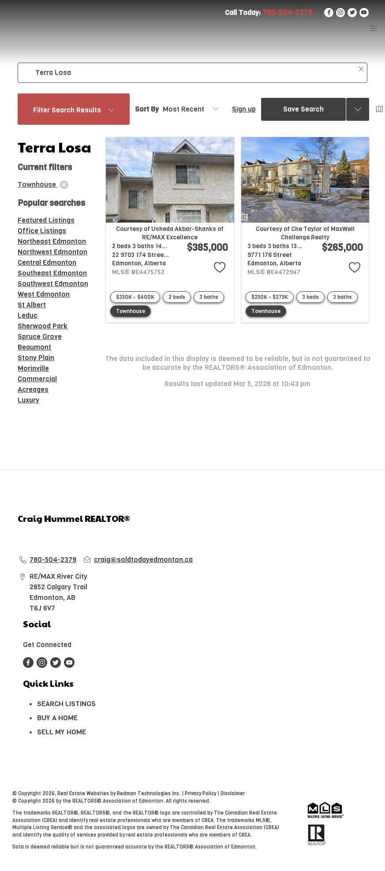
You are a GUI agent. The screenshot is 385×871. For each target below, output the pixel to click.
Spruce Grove (40, 336)
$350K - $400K (135, 297)
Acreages (33, 389)
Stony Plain (36, 357)
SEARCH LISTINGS (66, 703)
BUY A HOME (57, 717)
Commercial (37, 378)
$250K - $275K (269, 297)
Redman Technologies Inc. (149, 793)
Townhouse (130, 311)
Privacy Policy (200, 793)
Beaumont (34, 347)
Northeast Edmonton (52, 241)
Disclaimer (233, 793)
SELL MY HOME (61, 732)
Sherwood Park (42, 326)
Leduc (27, 315)
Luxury (28, 400)
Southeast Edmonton (52, 273)
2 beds (176, 297)
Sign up (244, 109)
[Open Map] (379, 109)
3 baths (208, 297)
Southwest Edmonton (53, 283)
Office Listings (42, 230)
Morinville (33, 368)
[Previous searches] (357, 109)
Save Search (303, 109)
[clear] (64, 184)
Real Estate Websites (83, 793)
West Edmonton (44, 294)
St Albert (32, 304)
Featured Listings (46, 220)
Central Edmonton (47, 262)
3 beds (310, 297)
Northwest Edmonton (52, 252)
